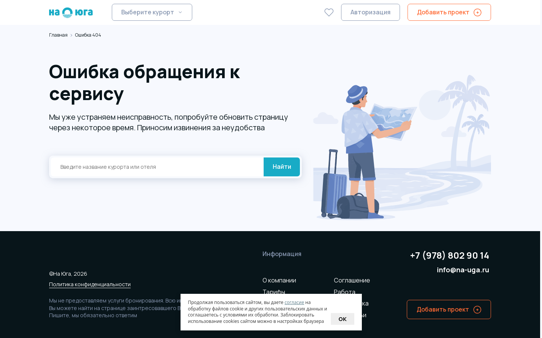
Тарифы (274, 292)
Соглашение (352, 280)
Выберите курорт (147, 12)
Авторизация (371, 12)
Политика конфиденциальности (90, 284)
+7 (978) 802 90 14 (449, 255)
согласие (294, 302)
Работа (344, 292)
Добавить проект (443, 12)
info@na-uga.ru (463, 270)
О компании (279, 280)
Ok (342, 319)
